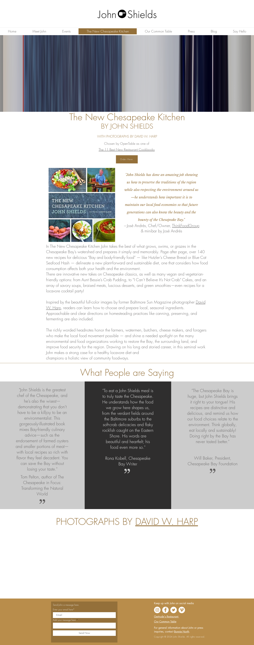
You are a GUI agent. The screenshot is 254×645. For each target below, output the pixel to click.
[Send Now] (84, 633)
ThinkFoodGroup (185, 225)
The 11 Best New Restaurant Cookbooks (127, 149)
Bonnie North (181, 631)
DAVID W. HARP (166, 522)
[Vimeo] (181, 610)
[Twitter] (173, 610)
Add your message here (64, 620)
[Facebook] (165, 610)
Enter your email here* (64, 609)
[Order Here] (127, 159)
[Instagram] (157, 610)
